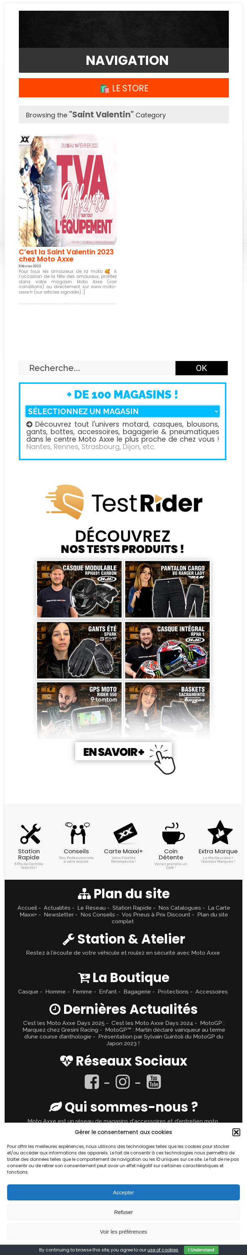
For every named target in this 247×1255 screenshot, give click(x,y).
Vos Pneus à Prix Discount (156, 914)
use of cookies (162, 1250)
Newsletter (59, 914)
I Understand (201, 1250)
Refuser (123, 1212)
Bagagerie (137, 991)
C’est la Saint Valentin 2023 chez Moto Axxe (66, 255)
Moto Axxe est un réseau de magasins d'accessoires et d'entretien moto (122, 1121)
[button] (236, 1132)
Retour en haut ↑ (123, 343)
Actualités (57, 907)
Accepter (123, 1192)
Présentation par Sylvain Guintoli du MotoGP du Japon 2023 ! (160, 1040)
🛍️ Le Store (123, 88)
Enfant (108, 991)
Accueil (27, 907)
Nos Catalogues (179, 907)
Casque (28, 991)
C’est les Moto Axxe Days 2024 (152, 1023)
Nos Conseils (97, 914)
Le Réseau (91, 907)
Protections (173, 991)
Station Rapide (132, 907)
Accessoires (211, 991)
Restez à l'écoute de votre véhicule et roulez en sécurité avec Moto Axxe (123, 952)
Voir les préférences (123, 1232)
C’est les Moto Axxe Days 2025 (64, 1023)
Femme (82, 991)
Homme (55, 991)
